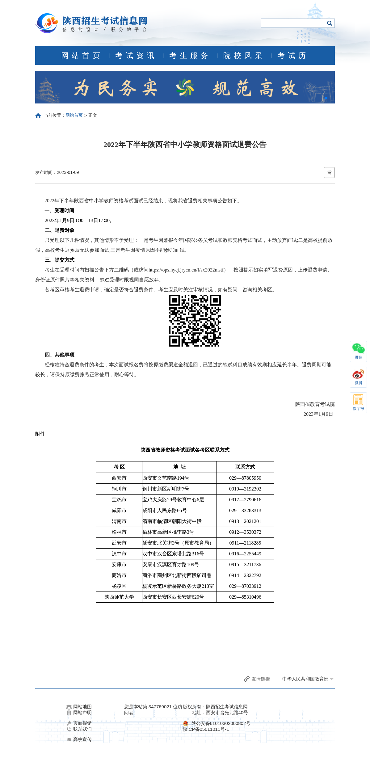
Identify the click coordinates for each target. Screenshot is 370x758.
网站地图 (79, 707)
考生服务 (190, 56)
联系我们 (79, 729)
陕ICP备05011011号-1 (206, 729)
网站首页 (82, 56)
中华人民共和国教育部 (305, 678)
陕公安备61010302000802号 (221, 723)
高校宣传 (79, 739)
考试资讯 (136, 56)
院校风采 (244, 56)
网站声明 (79, 712)
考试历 (293, 56)
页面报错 (79, 723)
